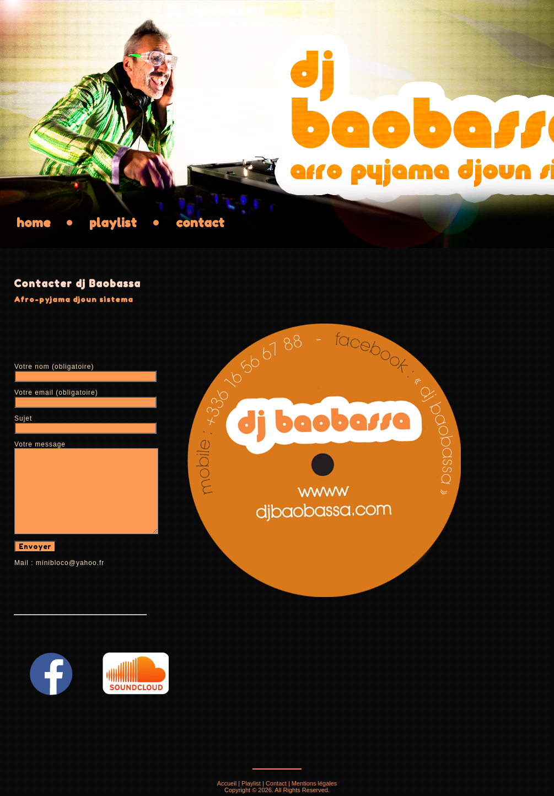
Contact (276, 783)
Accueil (226, 783)
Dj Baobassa (214, 10)
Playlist (251, 783)
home (33, 223)
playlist (113, 223)
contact (200, 223)
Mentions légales (314, 783)
